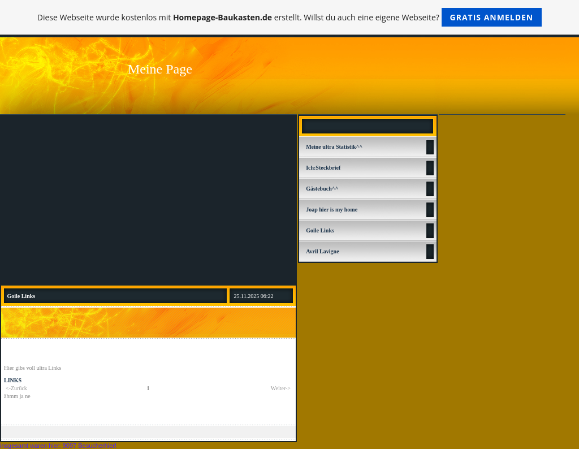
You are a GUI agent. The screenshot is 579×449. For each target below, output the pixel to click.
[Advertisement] (148, 199)
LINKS (12, 380)
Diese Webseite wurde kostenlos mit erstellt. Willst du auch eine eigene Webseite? (289, 17)
